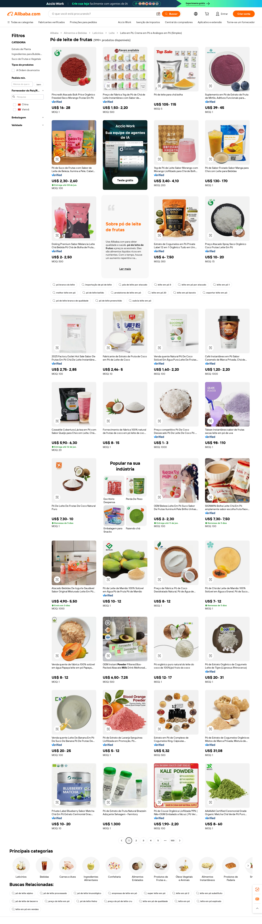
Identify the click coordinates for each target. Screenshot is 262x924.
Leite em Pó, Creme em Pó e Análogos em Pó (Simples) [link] (151, 32)
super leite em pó (154, 893)
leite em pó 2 (180, 893)
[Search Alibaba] (102, 14)
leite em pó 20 (157, 292)
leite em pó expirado (209, 901)
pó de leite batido (93, 292)
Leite (112, 32)
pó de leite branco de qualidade (70, 300)
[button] (158, 14)
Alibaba (54, 32)
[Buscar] (171, 14)
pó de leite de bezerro (25, 901)
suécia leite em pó (140, 300)
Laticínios (97, 32)
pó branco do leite (64, 284)
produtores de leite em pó (126, 292)
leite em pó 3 (162, 284)
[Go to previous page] (121, 840)
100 (172, 840)
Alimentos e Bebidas (75, 32)
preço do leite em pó (57, 901)
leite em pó (182, 901)
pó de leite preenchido (108, 300)
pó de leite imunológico (87, 893)
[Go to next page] (179, 840)
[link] (257, 889)
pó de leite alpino (22, 893)
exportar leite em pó (215, 292)
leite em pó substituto (209, 893)
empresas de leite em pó (122, 893)
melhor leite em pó (64, 292)
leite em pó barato (184, 292)
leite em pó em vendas (25, 909)
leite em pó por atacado (192, 284)
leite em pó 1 (221, 284)
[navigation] (27, 437)
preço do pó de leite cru (118, 901)
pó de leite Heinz (86, 901)
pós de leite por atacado (133, 284)
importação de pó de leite (97, 284)
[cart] (207, 14)
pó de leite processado (53, 893)
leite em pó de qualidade (153, 901)
